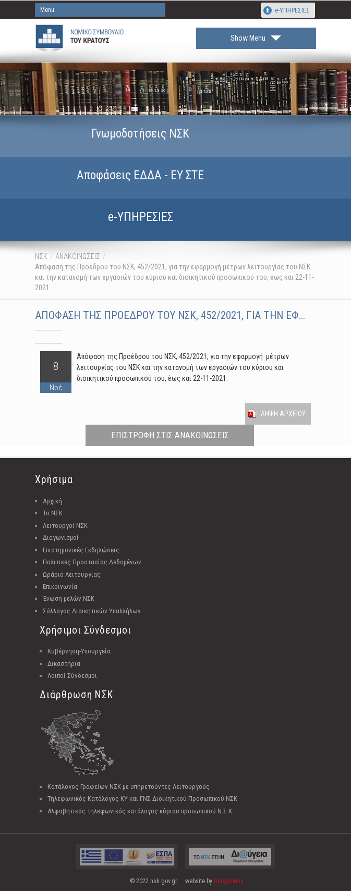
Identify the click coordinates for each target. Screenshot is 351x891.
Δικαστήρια (63, 663)
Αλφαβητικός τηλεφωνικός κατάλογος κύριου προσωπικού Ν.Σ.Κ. (140, 811)
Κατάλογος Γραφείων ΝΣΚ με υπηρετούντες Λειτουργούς (128, 786)
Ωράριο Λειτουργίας (72, 574)
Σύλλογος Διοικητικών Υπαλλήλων (92, 611)
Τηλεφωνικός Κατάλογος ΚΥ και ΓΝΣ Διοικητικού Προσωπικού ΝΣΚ (142, 798)
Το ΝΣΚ (53, 513)
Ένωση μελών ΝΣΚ (68, 598)
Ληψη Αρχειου (283, 414)
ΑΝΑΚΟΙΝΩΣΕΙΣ (77, 256)
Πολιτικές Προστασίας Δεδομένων (92, 562)
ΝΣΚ (41, 256)
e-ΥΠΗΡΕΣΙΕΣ (292, 10)
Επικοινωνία (60, 586)
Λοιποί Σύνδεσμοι (72, 675)
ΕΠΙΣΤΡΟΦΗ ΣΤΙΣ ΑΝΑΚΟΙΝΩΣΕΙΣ (170, 435)
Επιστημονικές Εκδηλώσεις (81, 550)
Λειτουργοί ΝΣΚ (65, 525)
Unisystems (229, 881)
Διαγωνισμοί (61, 537)
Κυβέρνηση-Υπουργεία (79, 651)
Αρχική (52, 501)
